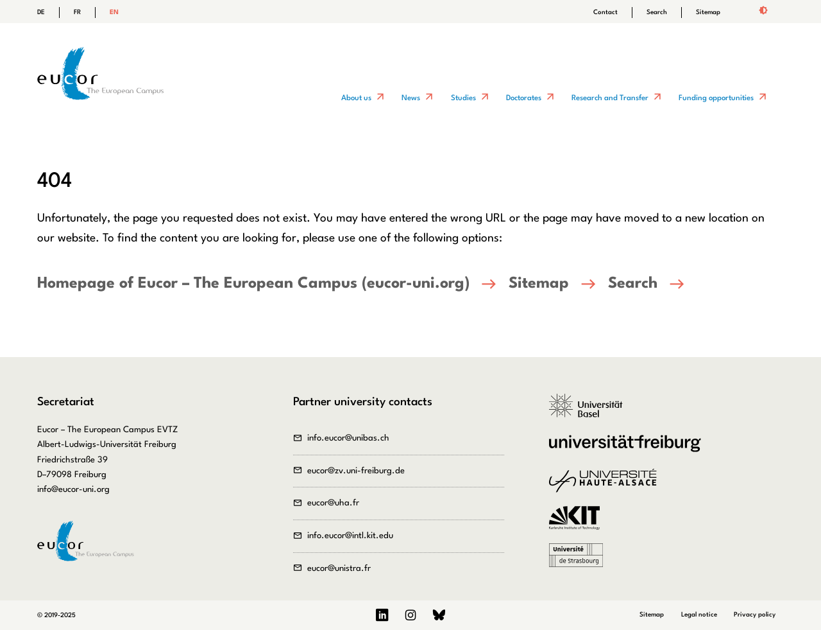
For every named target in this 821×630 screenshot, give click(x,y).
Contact (605, 12)
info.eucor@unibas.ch (348, 438)
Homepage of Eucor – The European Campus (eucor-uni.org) (253, 284)
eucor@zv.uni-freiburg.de (356, 471)
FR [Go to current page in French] (77, 12)
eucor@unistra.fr (339, 568)
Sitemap (708, 12)
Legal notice (699, 614)
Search (657, 12)
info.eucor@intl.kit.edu (350, 536)
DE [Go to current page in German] (41, 12)
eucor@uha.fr (333, 503)
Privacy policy (754, 614)
